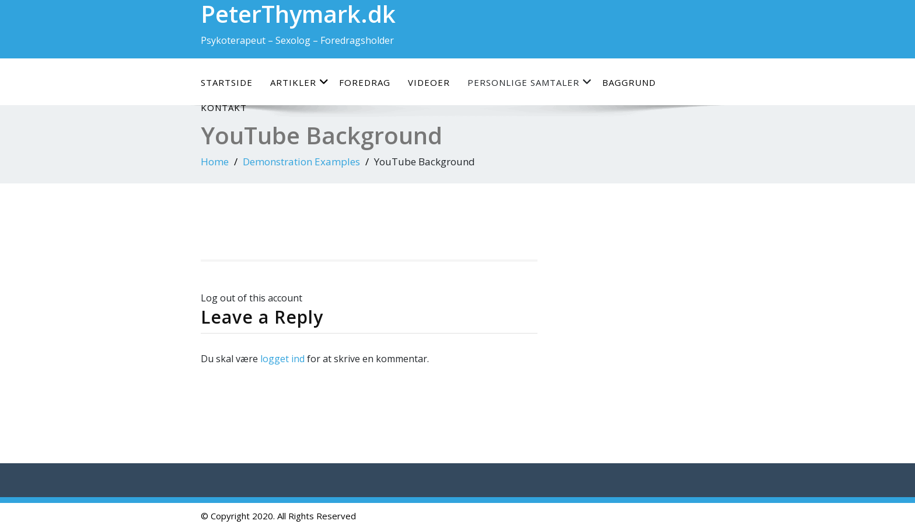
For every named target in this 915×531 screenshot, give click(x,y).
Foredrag (364, 82)
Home (215, 161)
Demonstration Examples (301, 161)
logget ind (282, 358)
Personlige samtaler (529, 82)
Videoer (429, 82)
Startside (227, 82)
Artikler (299, 82)
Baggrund (629, 82)
